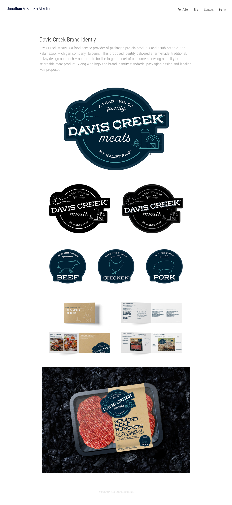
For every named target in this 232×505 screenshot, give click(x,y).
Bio (196, 9)
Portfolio (182, 9)
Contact (209, 9)
